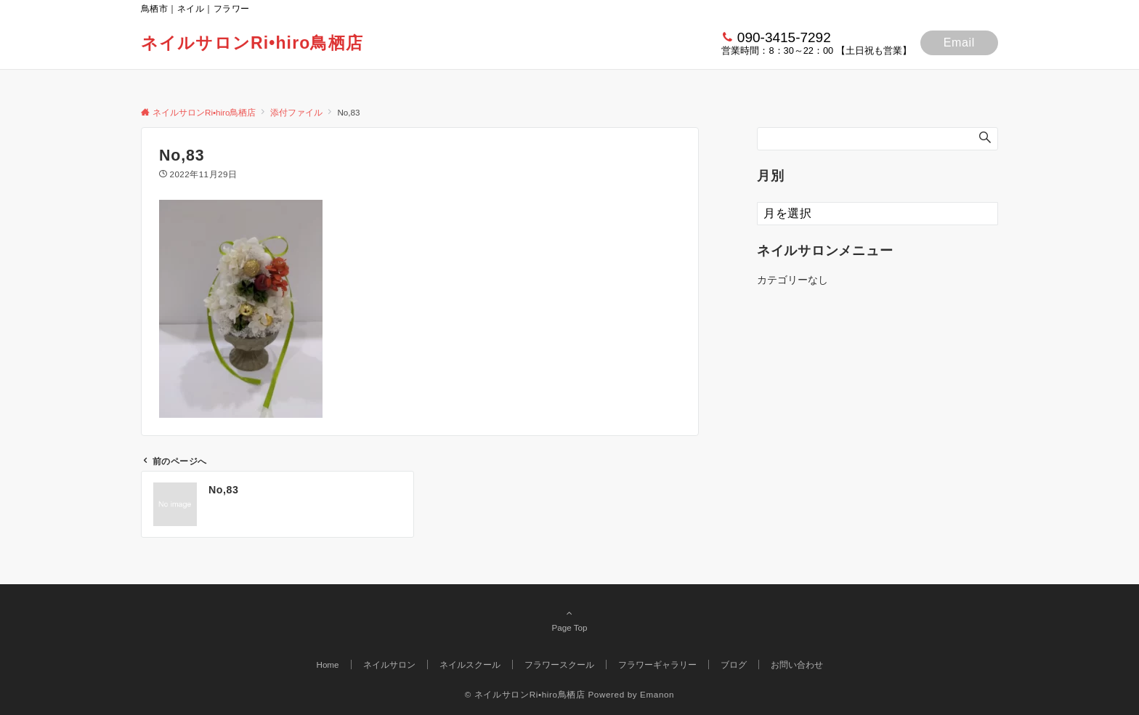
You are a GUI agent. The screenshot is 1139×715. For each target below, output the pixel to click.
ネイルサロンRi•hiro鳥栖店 (252, 42)
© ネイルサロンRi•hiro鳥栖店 (525, 694)
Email (959, 42)
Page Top (569, 619)
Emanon (657, 694)
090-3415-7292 (784, 37)
